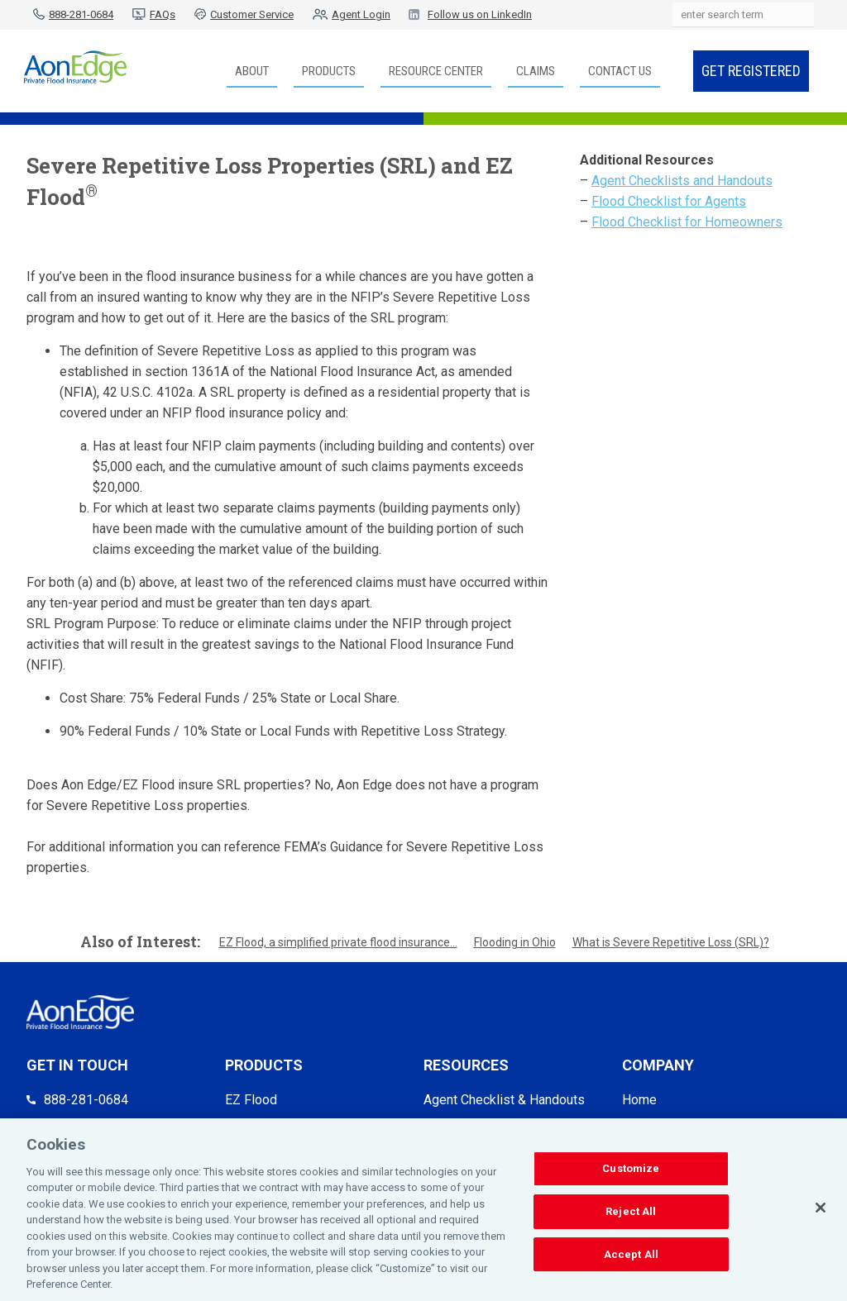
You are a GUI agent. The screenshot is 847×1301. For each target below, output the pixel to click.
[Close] (820, 1211)
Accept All (631, 1257)
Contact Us (620, 71)
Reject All (630, 1214)
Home (639, 1100)
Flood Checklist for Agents (668, 201)
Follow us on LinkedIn (480, 14)
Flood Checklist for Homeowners (686, 222)
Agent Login (361, 14)
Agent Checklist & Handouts (504, 1100)
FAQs (162, 14)
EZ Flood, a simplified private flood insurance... (338, 942)
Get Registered (751, 70)
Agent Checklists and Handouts (682, 180)
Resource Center (436, 71)
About (252, 71)
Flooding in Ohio (515, 942)
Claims (535, 71)
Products (329, 71)
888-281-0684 (81, 14)
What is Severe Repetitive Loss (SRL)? (670, 942)
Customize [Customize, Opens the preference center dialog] (630, 1171)
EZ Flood (251, 1100)
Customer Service (252, 14)
